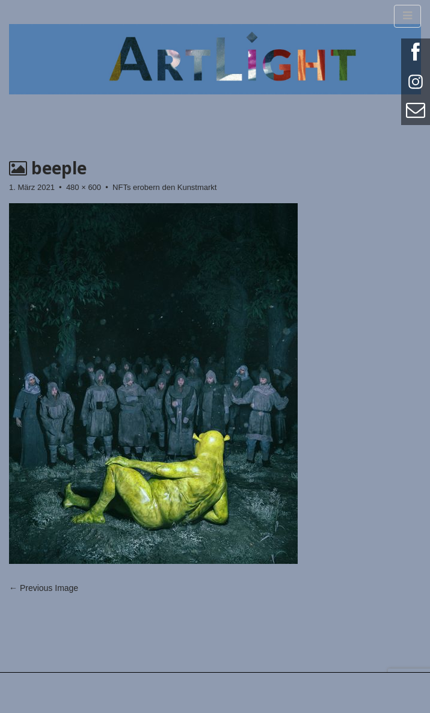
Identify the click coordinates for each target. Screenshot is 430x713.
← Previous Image (43, 588)
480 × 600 (83, 187)
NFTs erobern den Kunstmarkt (164, 187)
